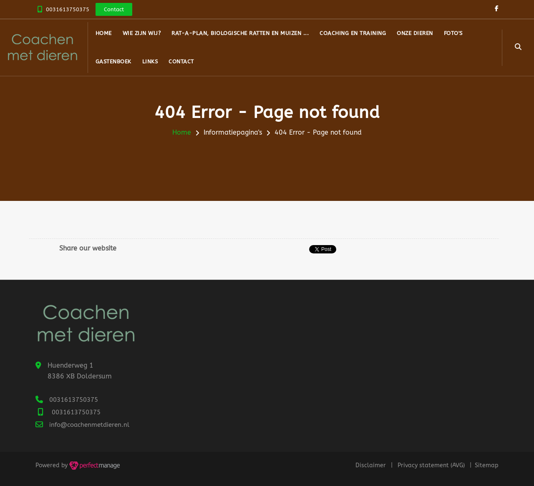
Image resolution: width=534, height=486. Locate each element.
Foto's (453, 33)
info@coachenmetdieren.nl (89, 424)
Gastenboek (113, 61)
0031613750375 (67, 9)
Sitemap (487, 465)
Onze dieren (415, 33)
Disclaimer (370, 465)
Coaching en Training (353, 33)
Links (150, 61)
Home (104, 33)
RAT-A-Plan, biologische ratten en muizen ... (240, 33)
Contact (181, 61)
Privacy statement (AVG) (431, 465)
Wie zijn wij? (142, 33)
